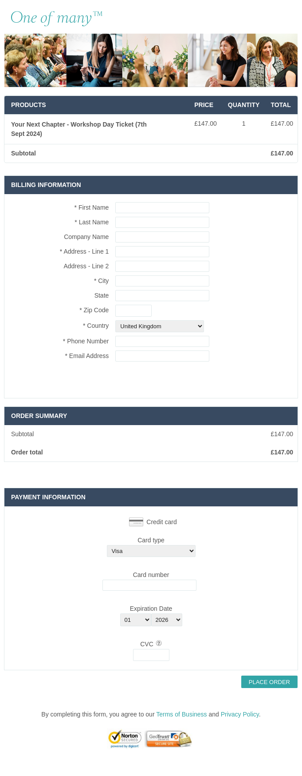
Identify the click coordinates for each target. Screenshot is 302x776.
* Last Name (92, 222)
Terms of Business (181, 714)
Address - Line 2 (86, 266)
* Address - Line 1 (84, 251)
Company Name (86, 236)
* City (101, 280)
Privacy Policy (240, 714)
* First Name (92, 207)
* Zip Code (94, 310)
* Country (96, 325)
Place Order (269, 682)
